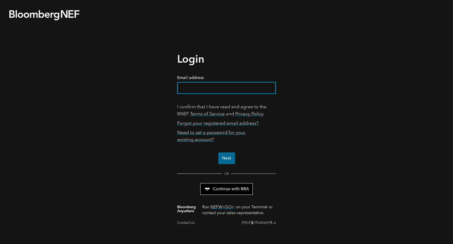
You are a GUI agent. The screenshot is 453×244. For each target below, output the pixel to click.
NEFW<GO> (222, 207)
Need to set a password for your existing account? (211, 135)
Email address (226, 84)
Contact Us (186, 223)
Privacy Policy (249, 114)
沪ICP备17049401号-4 (259, 223)
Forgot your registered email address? (218, 123)
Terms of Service (207, 114)
